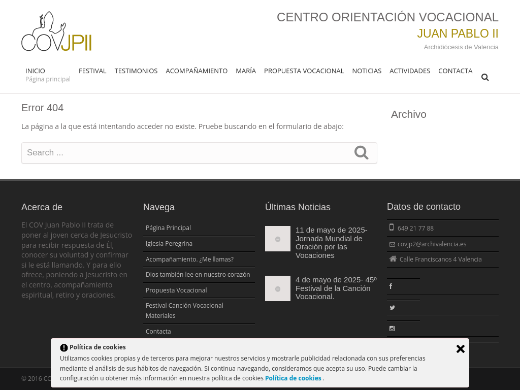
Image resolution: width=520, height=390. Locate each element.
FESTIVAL (93, 70)
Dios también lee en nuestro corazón (198, 274)
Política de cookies (294, 378)
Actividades (409, 70)
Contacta (455, 70)
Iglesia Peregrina (169, 243)
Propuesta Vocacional (304, 70)
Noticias (366, 70)
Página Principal (168, 227)
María (246, 70)
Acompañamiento (197, 70)
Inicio (48, 74)
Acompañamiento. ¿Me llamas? (190, 259)
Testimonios (136, 70)
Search (361, 151)
